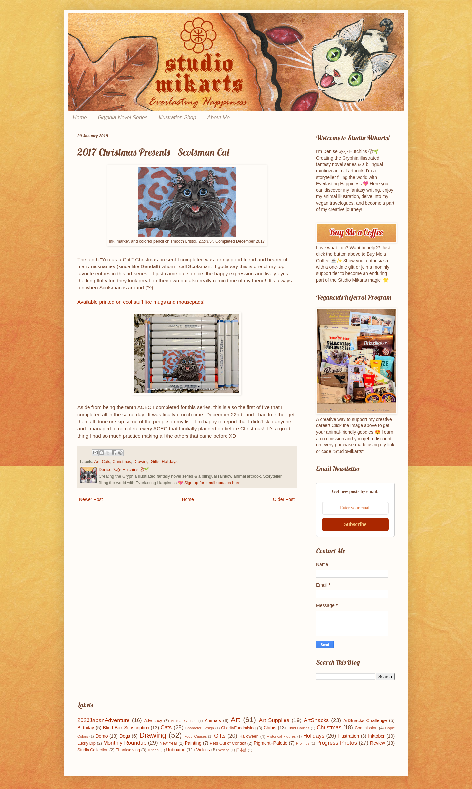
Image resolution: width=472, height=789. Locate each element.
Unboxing (175, 749)
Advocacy (153, 721)
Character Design (199, 728)
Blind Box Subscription (126, 727)
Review (377, 743)
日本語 (241, 750)
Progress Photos (336, 743)
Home (80, 117)
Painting (193, 743)
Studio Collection (92, 750)
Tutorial (154, 750)
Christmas (121, 461)
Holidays (169, 461)
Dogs (124, 736)
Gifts (155, 461)
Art (96, 461)
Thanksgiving (128, 750)
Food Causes (195, 736)
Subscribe (355, 524)
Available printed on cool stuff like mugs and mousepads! (141, 302)
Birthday (85, 727)
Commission (366, 728)
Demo (101, 736)
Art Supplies (274, 720)
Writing (224, 750)
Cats (106, 461)
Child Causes (298, 728)
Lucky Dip (86, 743)
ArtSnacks (316, 720)
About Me (218, 117)
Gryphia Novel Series (123, 117)
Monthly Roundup (125, 743)
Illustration (348, 736)
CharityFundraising (238, 728)
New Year (168, 743)
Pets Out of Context (228, 743)
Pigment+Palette (270, 743)
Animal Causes (184, 721)
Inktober (376, 736)
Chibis (270, 727)
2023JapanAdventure (103, 720)
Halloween (249, 736)
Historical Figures (281, 736)
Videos (203, 749)
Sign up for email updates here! (213, 483)
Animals (213, 720)
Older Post (284, 499)
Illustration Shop (177, 117)
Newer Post (91, 499)
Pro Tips (302, 743)
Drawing (140, 461)
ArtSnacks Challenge (365, 720)
